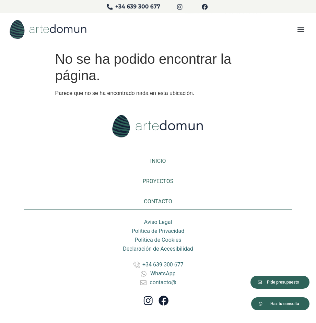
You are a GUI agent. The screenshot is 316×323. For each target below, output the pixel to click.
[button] (300, 26)
